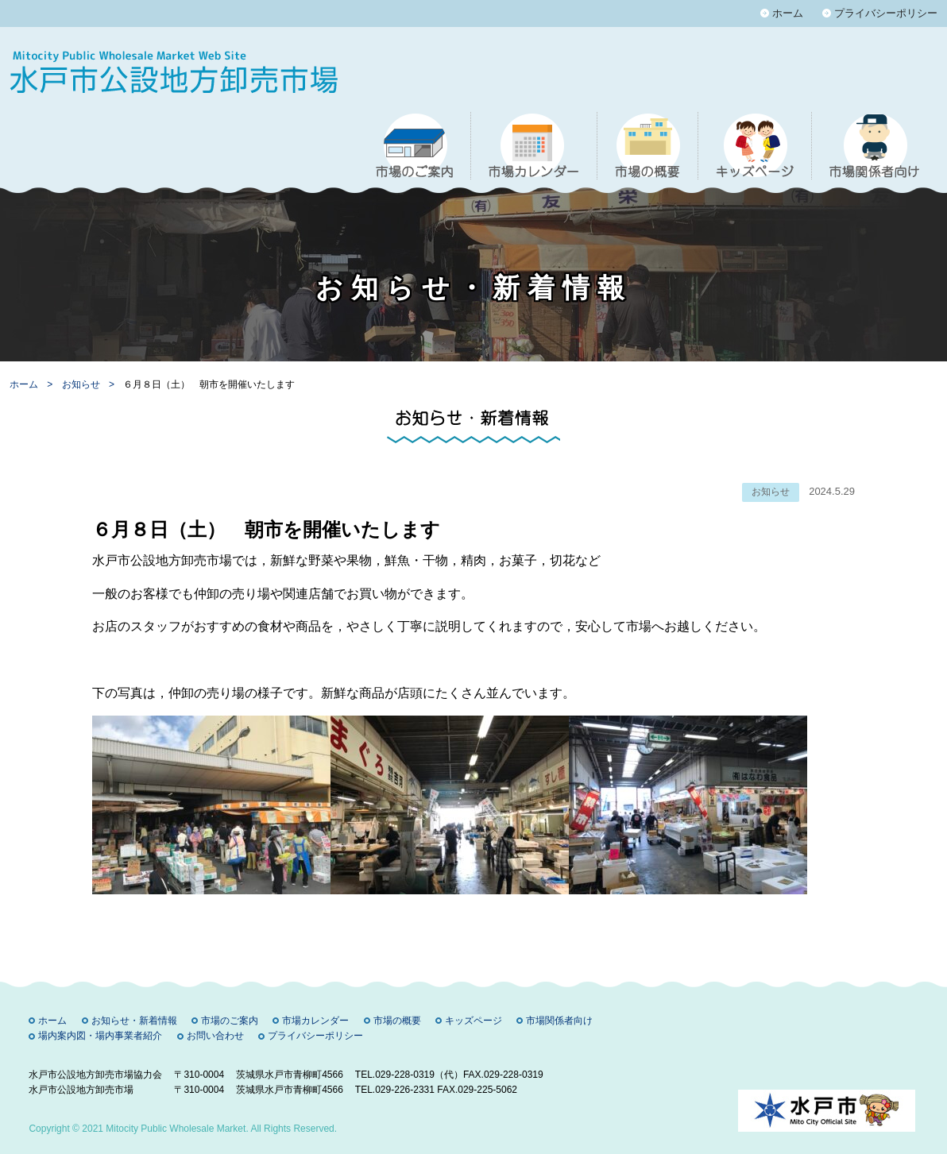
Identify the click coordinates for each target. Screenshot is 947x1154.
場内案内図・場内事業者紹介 (100, 1035)
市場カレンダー (315, 1020)
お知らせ (82, 384)
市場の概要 (397, 1020)
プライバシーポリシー (885, 13)
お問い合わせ (215, 1035)
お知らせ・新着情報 (134, 1020)
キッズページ (473, 1020)
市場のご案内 (229, 1020)
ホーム (787, 13)
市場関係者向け (559, 1020)
